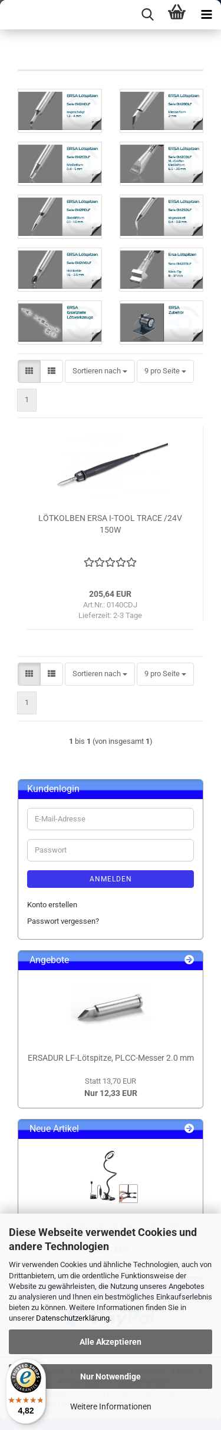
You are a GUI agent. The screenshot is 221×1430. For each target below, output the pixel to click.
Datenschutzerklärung (73, 1318)
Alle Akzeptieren (110, 1342)
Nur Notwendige (110, 1376)
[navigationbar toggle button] (206, 14)
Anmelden (111, 879)
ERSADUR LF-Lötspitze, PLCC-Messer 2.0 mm (111, 1058)
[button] (29, 371)
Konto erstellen (52, 904)
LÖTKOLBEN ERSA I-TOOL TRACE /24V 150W (110, 523)
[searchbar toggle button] (147, 14)
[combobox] (100, 371)
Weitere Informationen (110, 1406)
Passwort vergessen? (63, 921)
